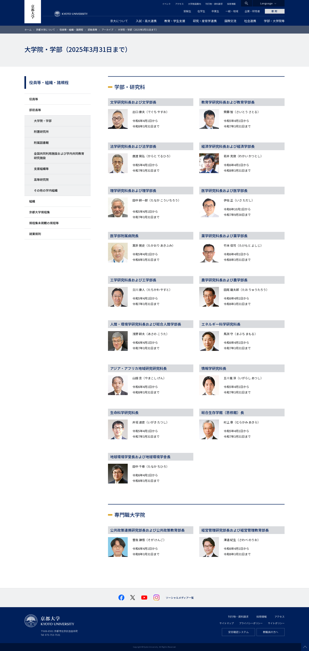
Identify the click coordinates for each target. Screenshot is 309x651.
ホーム (28, 29)
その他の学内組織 (46, 190)
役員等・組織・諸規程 (71, 29)
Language (266, 3)
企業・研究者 (252, 11)
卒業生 (215, 11)
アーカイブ (107, 29)
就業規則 (35, 234)
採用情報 (231, 3)
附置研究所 (41, 131)
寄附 (274, 11)
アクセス (179, 3)
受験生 (187, 11)
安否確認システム (238, 632)
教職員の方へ (270, 632)
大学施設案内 (194, 3)
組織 (32, 201)
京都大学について (45, 29)
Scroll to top (305, 647)
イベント (166, 3)
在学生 (201, 11)
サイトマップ (227, 623)
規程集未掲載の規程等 (44, 223)
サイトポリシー (276, 623)
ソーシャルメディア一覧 (180, 597)
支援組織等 (41, 169)
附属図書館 (41, 143)
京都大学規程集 (39, 212)
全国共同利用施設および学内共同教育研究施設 (59, 155)
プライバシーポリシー (251, 623)
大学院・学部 (43, 121)
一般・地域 (231, 11)
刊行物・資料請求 (214, 3)
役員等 (33, 99)
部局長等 (92, 29)
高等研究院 (41, 179)
